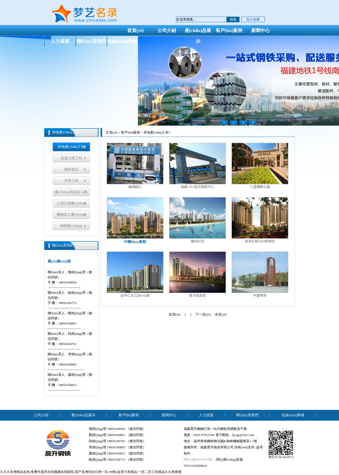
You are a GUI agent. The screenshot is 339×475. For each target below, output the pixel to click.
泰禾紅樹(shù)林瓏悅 (260, 220)
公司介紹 (167, 30)
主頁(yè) (112, 132)
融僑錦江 (135, 166)
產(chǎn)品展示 (198, 31)
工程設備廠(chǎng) (71, 203)
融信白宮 (197, 220)
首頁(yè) (135, 30)
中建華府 (260, 274)
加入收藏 (253, 19)
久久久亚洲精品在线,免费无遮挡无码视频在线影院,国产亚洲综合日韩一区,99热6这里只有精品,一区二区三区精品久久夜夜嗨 (90, 472)
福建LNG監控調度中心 (197, 166)
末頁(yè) (221, 314)
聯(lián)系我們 (91, 41)
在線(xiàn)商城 (122, 41)
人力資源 (60, 41)
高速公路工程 (71, 158)
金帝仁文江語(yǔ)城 (135, 274)
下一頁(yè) (203, 314)
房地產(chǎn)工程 (71, 147)
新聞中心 (260, 30)
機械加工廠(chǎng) (71, 214)
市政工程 (71, 181)
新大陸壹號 (197, 274)
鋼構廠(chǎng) (71, 226)
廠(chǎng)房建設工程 (71, 192)
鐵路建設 (71, 169)
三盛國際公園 (260, 166)
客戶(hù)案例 (229, 30)
